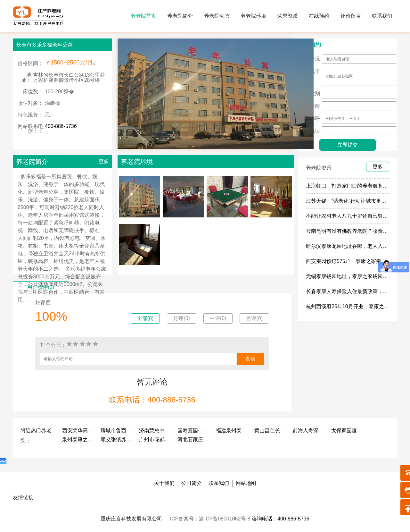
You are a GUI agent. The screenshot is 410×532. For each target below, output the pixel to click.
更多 (104, 161)
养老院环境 (253, 16)
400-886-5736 (61, 126)
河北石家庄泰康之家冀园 (193, 439)
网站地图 (246, 483)
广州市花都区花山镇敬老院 (155, 439)
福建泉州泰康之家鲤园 (232, 430)
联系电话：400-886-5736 (152, 399)
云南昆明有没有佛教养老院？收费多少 (349, 231)
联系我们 (382, 16)
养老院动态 (217, 16)
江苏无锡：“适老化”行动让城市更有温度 (351, 201)
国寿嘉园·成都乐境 (193, 430)
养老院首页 (143, 16)
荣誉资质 (287, 16)
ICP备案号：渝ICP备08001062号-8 (211, 518)
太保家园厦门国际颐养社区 (347, 430)
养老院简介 (180, 16)
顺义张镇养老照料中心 (117, 439)
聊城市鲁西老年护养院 (117, 430)
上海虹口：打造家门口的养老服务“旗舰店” (354, 186)
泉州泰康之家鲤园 (78, 439)
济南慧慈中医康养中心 (155, 430)
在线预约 (319, 16)
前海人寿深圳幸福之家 (309, 430)
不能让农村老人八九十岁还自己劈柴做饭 (352, 216)
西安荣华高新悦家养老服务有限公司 (78, 430)
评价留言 (350, 16)
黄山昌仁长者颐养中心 (270, 430)
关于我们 (164, 483)
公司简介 (191, 483)
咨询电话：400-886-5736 (280, 518)
